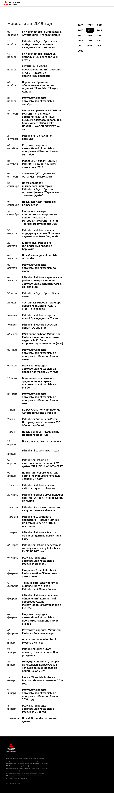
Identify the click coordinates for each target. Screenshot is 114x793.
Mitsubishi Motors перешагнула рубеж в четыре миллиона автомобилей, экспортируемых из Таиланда (42, 282)
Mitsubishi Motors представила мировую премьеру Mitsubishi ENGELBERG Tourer (41, 548)
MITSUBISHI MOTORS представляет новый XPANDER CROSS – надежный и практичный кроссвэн (41, 71)
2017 (80, 35)
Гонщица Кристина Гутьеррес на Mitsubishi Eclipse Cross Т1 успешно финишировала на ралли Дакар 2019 (40, 666)
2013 (89, 40)
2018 (99, 30)
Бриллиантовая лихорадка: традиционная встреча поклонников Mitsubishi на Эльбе (39, 382)
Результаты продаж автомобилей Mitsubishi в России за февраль (38, 560)
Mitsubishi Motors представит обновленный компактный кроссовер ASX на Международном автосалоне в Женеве (41, 601)
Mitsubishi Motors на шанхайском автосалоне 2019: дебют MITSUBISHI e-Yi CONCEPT (42, 463)
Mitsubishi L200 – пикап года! (40, 450)
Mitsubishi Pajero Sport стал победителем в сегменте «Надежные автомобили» (39, 44)
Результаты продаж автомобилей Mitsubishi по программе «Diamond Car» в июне (40, 354)
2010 (89, 45)
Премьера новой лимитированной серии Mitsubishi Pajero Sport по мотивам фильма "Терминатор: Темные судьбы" (41, 189)
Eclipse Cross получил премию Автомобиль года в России (41, 411)
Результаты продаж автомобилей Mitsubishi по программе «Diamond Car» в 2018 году (40, 694)
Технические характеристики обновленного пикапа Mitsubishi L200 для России (40, 586)
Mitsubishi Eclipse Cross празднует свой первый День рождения (40, 652)
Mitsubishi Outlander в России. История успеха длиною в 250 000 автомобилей (41, 422)
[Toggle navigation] (108, 3)
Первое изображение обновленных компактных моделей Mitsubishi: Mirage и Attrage (40, 86)
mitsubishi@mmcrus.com (20, 771)
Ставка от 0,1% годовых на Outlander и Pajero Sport (38, 175)
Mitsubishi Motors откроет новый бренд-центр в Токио (40, 316)
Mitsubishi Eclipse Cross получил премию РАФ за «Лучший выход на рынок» (42, 497)
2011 (80, 45)
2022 (90, 25)
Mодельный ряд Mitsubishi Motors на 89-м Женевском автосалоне (39, 573)
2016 (89, 35)
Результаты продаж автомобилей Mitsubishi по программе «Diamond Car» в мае (40, 398)
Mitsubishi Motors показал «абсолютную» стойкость (38, 486)
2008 (80, 50)
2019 (90, 30)
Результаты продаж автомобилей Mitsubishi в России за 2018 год (38, 708)
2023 (80, 25)
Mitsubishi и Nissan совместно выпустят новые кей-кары (41, 509)
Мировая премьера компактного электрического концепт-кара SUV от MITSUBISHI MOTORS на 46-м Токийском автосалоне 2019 (40, 217)
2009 (98, 45)
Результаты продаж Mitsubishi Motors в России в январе (41, 631)
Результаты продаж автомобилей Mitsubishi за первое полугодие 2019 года (40, 368)
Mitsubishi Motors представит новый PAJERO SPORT (41, 326)
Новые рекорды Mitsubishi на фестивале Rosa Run (40, 433)
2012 (98, 40)
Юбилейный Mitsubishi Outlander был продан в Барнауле (37, 245)
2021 (99, 25)
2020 (80, 30)
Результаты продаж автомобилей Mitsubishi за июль (39, 268)
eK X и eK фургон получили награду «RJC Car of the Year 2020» (40, 57)
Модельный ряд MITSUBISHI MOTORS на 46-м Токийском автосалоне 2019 (39, 164)
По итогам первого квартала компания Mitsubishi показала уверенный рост (41, 475)
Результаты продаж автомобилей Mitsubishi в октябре (38, 101)
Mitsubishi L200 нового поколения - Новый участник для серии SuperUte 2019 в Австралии (40, 521)
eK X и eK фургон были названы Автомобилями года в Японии (42, 33)
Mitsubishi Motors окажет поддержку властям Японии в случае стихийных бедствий (41, 233)
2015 (98, 35)
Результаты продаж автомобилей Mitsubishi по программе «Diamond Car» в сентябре (40, 149)
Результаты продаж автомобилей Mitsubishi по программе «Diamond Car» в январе (40, 619)
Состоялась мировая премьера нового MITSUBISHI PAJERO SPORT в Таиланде (41, 305)
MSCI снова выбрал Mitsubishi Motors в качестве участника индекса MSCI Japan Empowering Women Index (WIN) (42, 338)
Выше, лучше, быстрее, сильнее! (42, 441)
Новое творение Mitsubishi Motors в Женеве (39, 641)
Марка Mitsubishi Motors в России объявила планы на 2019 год (42, 680)
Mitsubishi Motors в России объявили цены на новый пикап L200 (42, 535)
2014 (80, 40)
